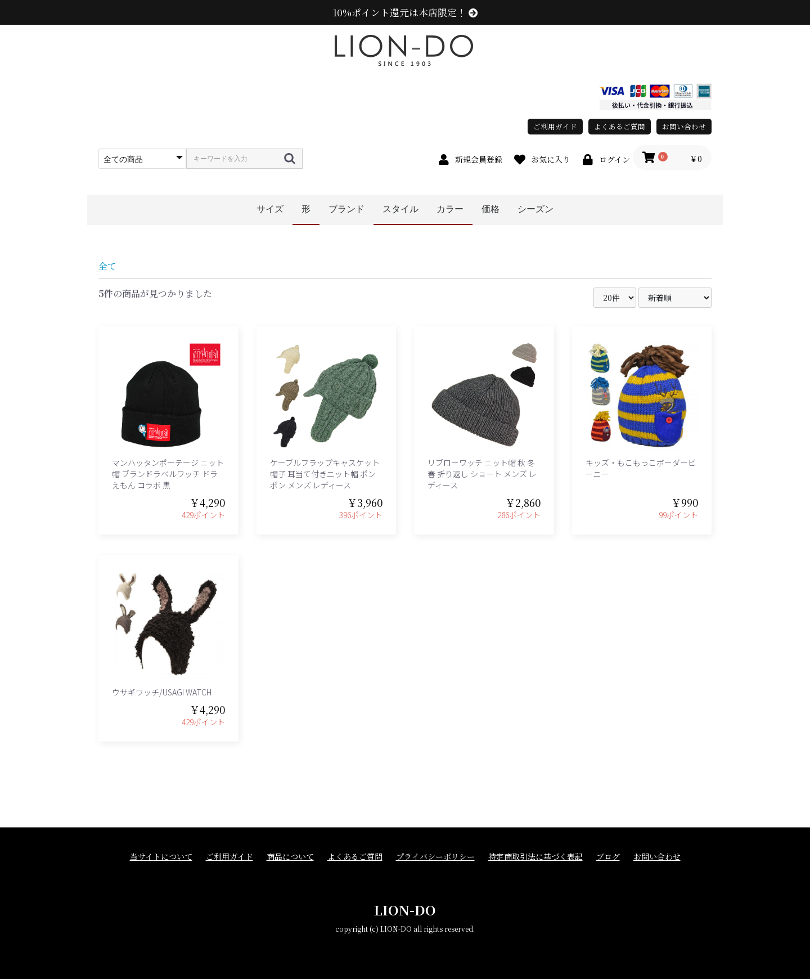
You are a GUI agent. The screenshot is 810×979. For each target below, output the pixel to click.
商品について (290, 856)
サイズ (270, 209)
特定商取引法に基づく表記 (535, 856)
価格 (491, 209)
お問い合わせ (684, 126)
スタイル (400, 209)
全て (107, 265)
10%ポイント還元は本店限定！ (405, 12)
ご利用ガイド (555, 126)
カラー (450, 209)
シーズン (536, 209)
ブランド (346, 209)
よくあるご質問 (619, 126)
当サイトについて (161, 856)
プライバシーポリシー (435, 856)
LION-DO (405, 909)
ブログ (608, 856)
